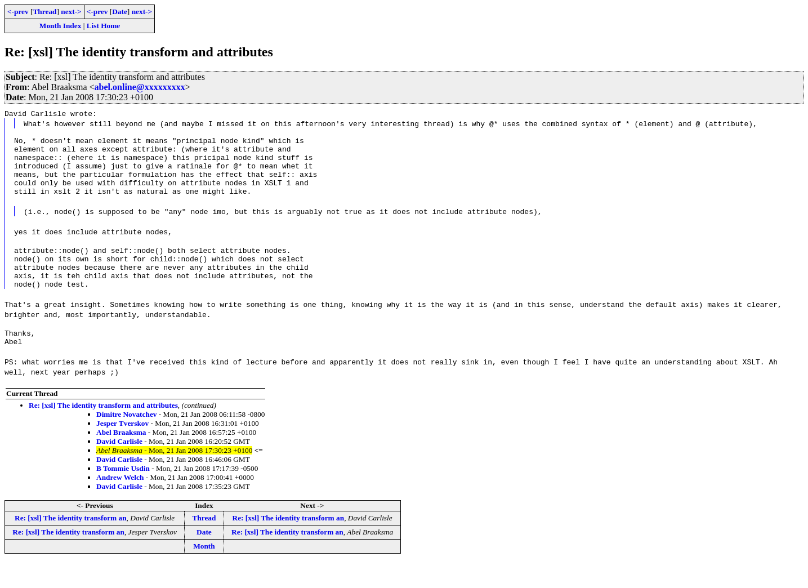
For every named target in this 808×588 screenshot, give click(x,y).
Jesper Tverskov (122, 448)
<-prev (18, 11)
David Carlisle (119, 466)
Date (119, 11)
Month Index (60, 25)
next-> (71, 11)
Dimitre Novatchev (126, 439)
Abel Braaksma (121, 457)
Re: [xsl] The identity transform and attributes (103, 430)
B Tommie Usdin (123, 493)
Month (204, 571)
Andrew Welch (120, 502)
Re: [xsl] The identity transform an (71, 543)
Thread (44, 11)
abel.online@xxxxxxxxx (140, 87)
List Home (103, 25)
